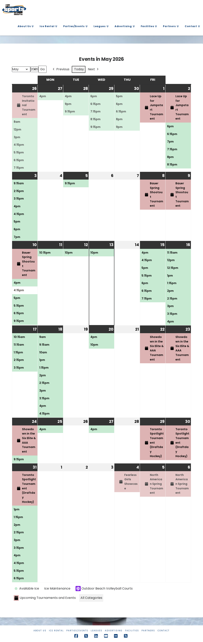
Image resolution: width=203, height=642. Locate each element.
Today (79, 69)
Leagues (96, 630)
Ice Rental (56, 630)
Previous (60, 69)
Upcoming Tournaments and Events (45, 598)
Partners (148, 630)
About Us (40, 630)
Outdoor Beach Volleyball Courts (104, 588)
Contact (163, 630)
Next (93, 69)
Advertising (114, 630)
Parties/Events (77, 630)
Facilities (132, 630)
